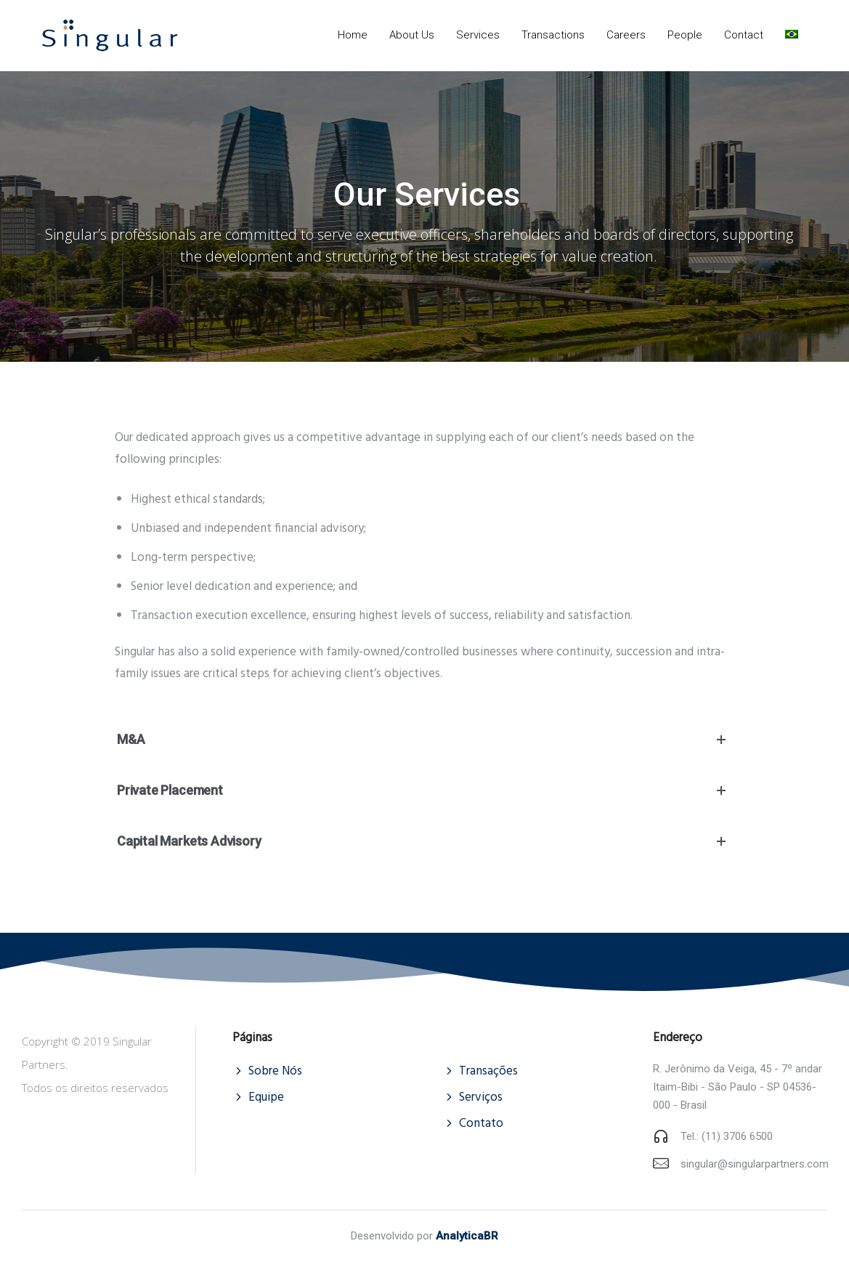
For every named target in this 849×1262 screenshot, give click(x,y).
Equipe (266, 1097)
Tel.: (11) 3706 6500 (727, 1136)
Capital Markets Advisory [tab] (424, 841)
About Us (411, 34)
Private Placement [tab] (424, 790)
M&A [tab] (424, 740)
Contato (481, 1123)
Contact (743, 34)
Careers (626, 34)
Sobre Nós (275, 1071)
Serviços (481, 1097)
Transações (488, 1071)
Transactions (553, 34)
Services (478, 34)
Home (352, 34)
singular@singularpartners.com (755, 1163)
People (684, 34)
